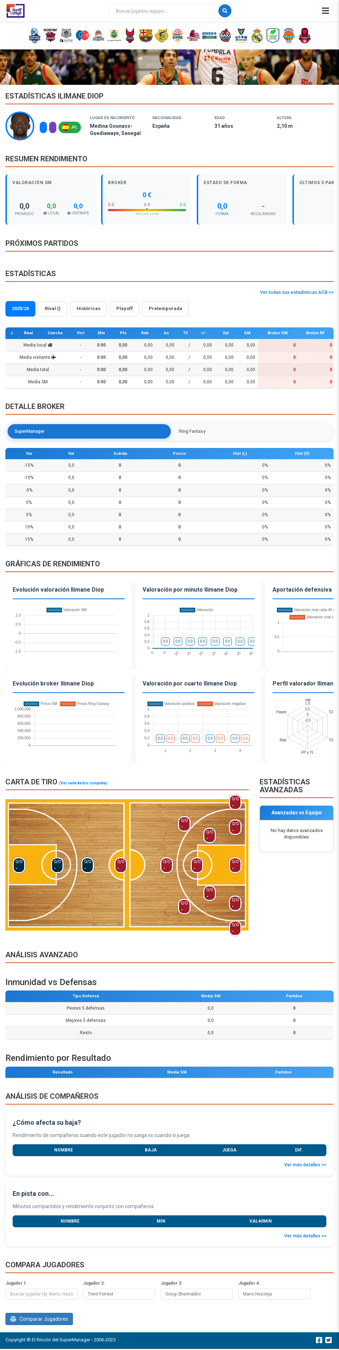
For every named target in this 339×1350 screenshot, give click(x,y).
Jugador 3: (171, 1284)
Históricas (88, 308)
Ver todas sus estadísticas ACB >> (297, 292)
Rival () (53, 308)
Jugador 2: (94, 1284)
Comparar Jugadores (39, 1320)
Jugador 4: (249, 1284)
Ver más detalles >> (305, 1166)
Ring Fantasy (80, 431)
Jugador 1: (16, 1284)
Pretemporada (165, 308)
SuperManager (32, 431)
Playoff (124, 308)
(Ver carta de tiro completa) (83, 784)
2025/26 (20, 308)
